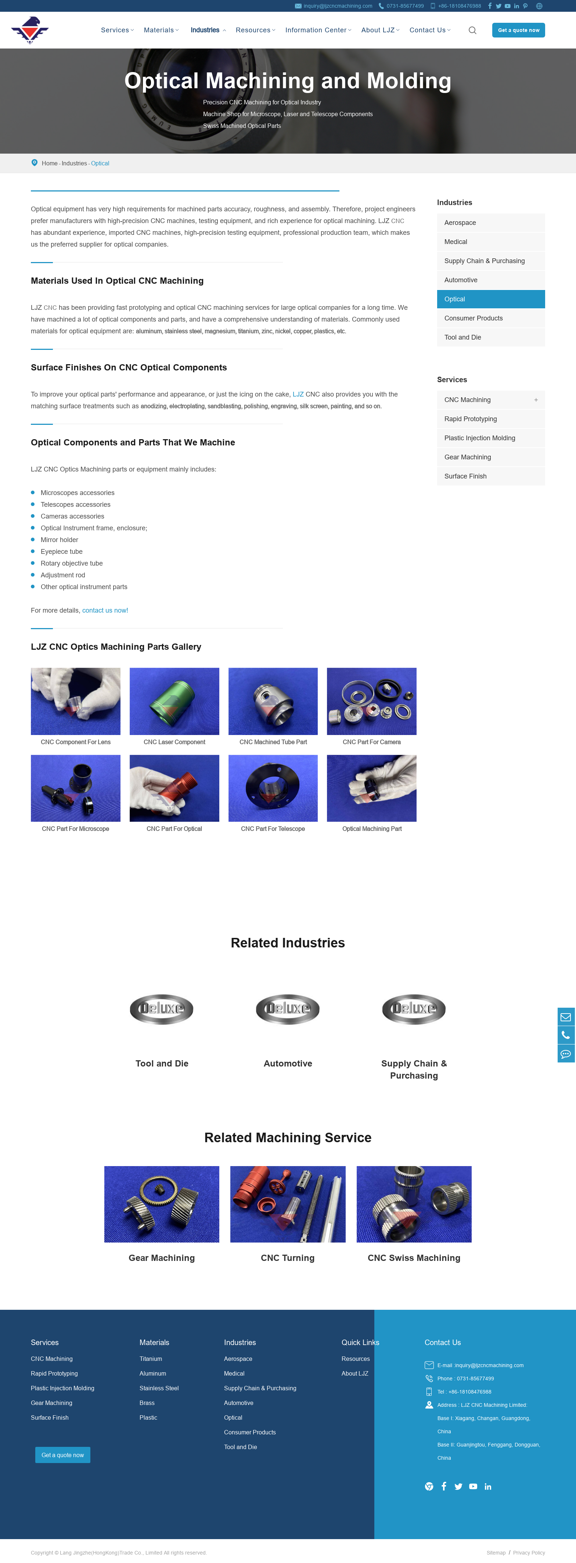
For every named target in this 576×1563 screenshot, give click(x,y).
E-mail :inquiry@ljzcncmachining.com (481, 1362)
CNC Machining (467, 400)
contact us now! (105, 610)
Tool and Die (462, 337)
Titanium (151, 1355)
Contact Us (428, 30)
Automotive (461, 280)
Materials (159, 30)
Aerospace (460, 222)
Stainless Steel (159, 1385)
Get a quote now (519, 30)
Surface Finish (465, 476)
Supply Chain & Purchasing (484, 261)
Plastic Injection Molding (479, 438)
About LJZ (378, 30)
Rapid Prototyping (470, 419)
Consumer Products (473, 318)
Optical (100, 163)
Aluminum (153, 1370)
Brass (147, 1400)
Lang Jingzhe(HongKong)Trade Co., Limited (111, 1549)
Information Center (316, 30)
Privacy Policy (529, 1549)
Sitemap (496, 1549)
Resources (253, 30)
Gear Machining (467, 457)
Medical (455, 241)
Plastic (148, 1414)
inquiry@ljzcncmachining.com (338, 6)
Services (115, 30)
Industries (205, 24)
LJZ (298, 394)
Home (50, 163)
